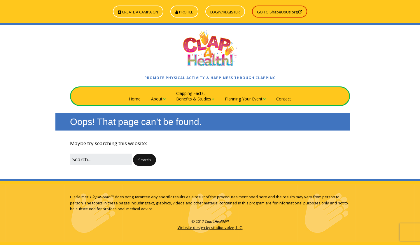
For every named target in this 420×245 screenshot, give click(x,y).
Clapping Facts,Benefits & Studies (193, 96)
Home (135, 99)
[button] (144, 160)
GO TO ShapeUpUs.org (279, 12)
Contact (283, 99)
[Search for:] (101, 159)
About (156, 99)
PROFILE (184, 12)
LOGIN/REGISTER (225, 12)
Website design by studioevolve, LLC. (210, 227)
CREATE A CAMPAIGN (138, 12)
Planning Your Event (243, 99)
